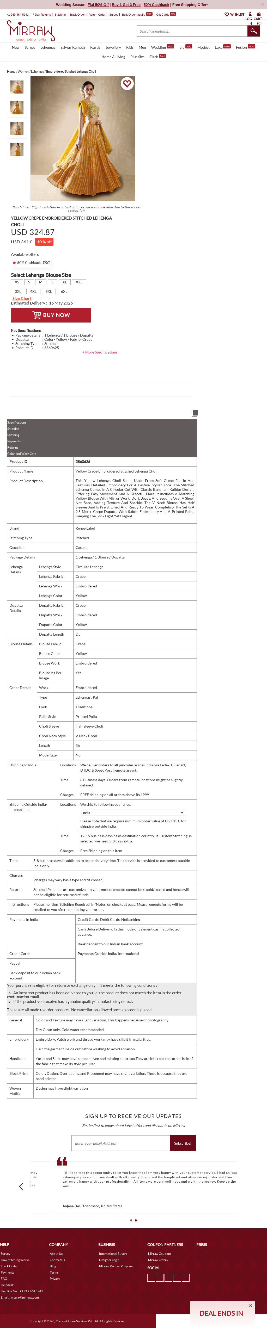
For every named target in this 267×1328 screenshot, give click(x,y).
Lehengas (47, 47)
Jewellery (113, 47)
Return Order (97, 14)
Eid (185, 46)
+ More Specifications (100, 352)
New (16, 47)
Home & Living (113, 56)
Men (142, 47)
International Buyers (113, 1254)
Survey (113, 14)
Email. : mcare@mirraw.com (20, 1297)
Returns (12, 447)
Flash (158, 56)
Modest (203, 47)
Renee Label (85, 528)
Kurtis (95, 47)
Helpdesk (7, 1285)
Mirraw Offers (158, 1260)
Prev (22, 1186)
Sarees (30, 47)
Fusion (245, 46)
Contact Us (57, 1260)
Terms (54, 1272)
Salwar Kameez (72, 47)
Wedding (162, 46)
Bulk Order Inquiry (133, 14)
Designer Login (109, 1260)
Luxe (223, 46)
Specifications (16, 422)
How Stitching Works (15, 1260)
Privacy (55, 1279)
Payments (14, 441)
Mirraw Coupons (159, 1254)
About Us (56, 1254)
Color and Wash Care (21, 454)
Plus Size (137, 56)
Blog (53, 1266)
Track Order (77, 14)
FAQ (4, 1279)
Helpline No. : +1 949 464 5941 (22, 1291)
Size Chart (22, 298)
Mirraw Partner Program (116, 1266)
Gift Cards (166, 14)
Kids (130, 47)
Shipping (13, 429)
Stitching (13, 435)
